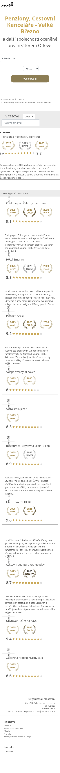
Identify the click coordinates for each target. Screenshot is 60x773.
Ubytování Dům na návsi (21, 621)
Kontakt (9, 751)
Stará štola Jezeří (16, 409)
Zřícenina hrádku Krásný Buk (24, 658)
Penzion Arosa (15, 315)
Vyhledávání (29, 78)
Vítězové (7, 725)
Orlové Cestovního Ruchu (12, 99)
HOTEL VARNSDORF (18, 502)
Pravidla (7, 734)
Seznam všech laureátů (14, 728)
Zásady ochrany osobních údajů (17, 736)
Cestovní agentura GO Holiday (25, 564)
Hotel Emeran (15, 259)
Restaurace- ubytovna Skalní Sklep (28, 446)
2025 (28, 116)
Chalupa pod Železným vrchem (26, 203)
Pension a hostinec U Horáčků (21, 137)
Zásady (7, 731)
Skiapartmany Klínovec (20, 372)
